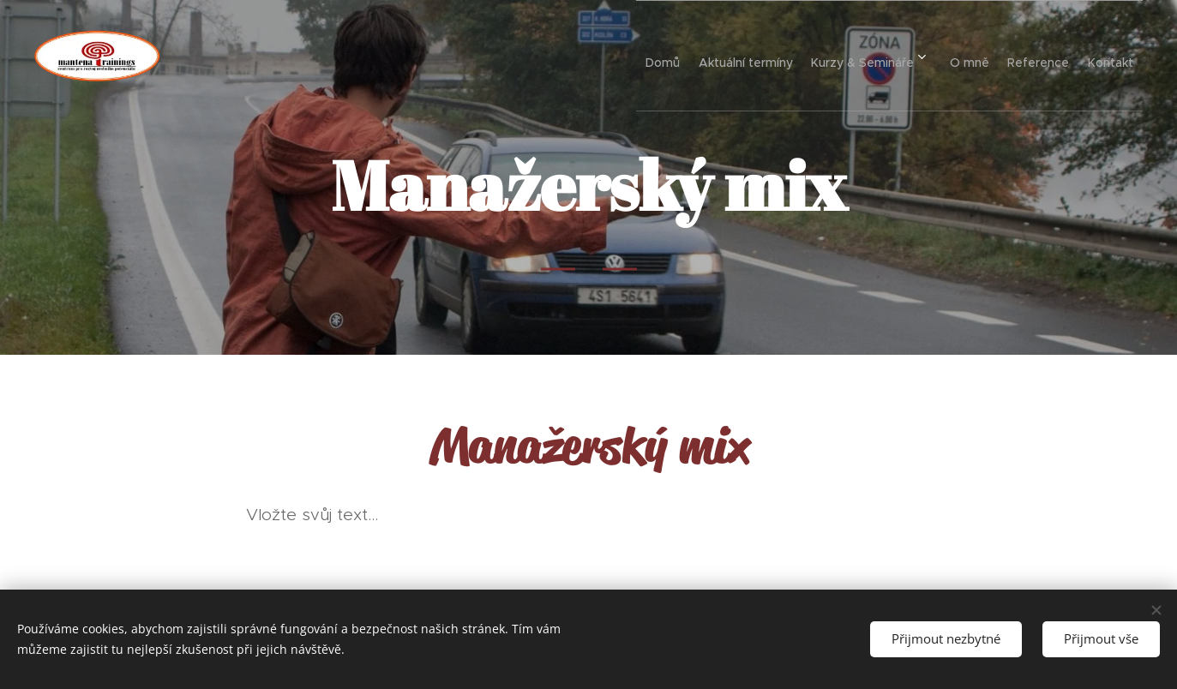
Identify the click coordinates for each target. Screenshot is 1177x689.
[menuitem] (600, 55)
